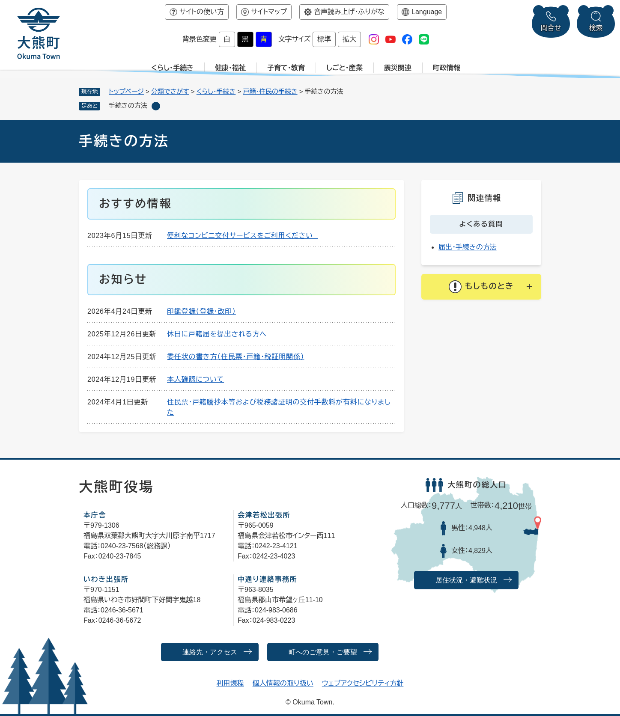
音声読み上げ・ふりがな (349, 11)
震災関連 (397, 67)
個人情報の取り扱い (283, 683)
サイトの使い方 (201, 11)
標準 (324, 39)
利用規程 (230, 683)
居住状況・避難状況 (466, 580)
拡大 (349, 39)
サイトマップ (269, 11)
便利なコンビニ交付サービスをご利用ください (242, 235)
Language (426, 11)
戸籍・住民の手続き (270, 91)
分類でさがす (170, 91)
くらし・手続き (172, 67)
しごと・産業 (344, 67)
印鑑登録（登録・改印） (201, 311)
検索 (596, 28)
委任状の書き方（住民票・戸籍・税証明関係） (235, 356)
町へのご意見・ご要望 (323, 652)
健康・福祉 (230, 67)
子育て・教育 (286, 67)
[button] (481, 287)
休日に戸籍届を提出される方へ (217, 334)
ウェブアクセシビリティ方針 (363, 683)
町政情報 (446, 67)
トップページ (126, 91)
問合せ (551, 28)
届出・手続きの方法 (467, 247)
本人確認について (195, 379)
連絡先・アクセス (209, 652)
